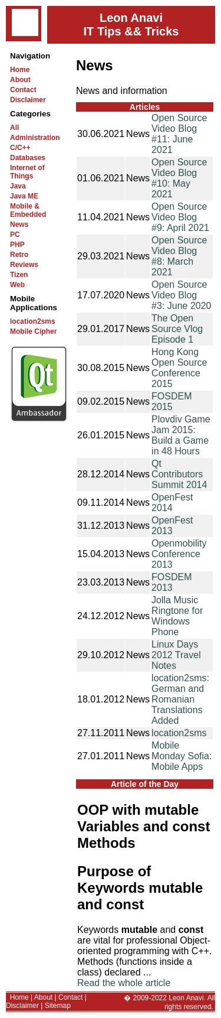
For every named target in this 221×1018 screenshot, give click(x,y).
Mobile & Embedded (28, 210)
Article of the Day (145, 784)
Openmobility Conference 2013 (178, 554)
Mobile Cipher (33, 331)
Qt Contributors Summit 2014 (179, 474)
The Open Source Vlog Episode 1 (177, 328)
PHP (17, 244)
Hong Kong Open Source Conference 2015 (179, 368)
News (19, 224)
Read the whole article (123, 983)
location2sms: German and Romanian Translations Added (180, 699)
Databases (27, 158)
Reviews (24, 265)
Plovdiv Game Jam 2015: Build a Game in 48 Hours (180, 435)
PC (15, 234)
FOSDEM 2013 (171, 582)
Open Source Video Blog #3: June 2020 (181, 295)
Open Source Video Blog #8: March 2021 (179, 256)
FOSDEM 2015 (171, 401)
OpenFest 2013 (172, 525)
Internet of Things (27, 172)
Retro (19, 255)
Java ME (24, 196)
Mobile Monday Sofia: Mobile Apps (181, 756)
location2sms (32, 321)
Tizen (19, 275)
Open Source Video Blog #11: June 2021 (179, 134)
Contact (23, 90)
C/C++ (20, 148)
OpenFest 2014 (172, 502)
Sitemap (58, 1005)
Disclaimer (28, 100)
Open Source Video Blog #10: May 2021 (179, 178)
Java (18, 186)
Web (17, 285)
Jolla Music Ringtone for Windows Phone (177, 616)
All (14, 127)
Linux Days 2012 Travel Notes (176, 655)
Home (19, 70)
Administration (35, 138)
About (20, 80)
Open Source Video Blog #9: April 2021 (180, 217)
